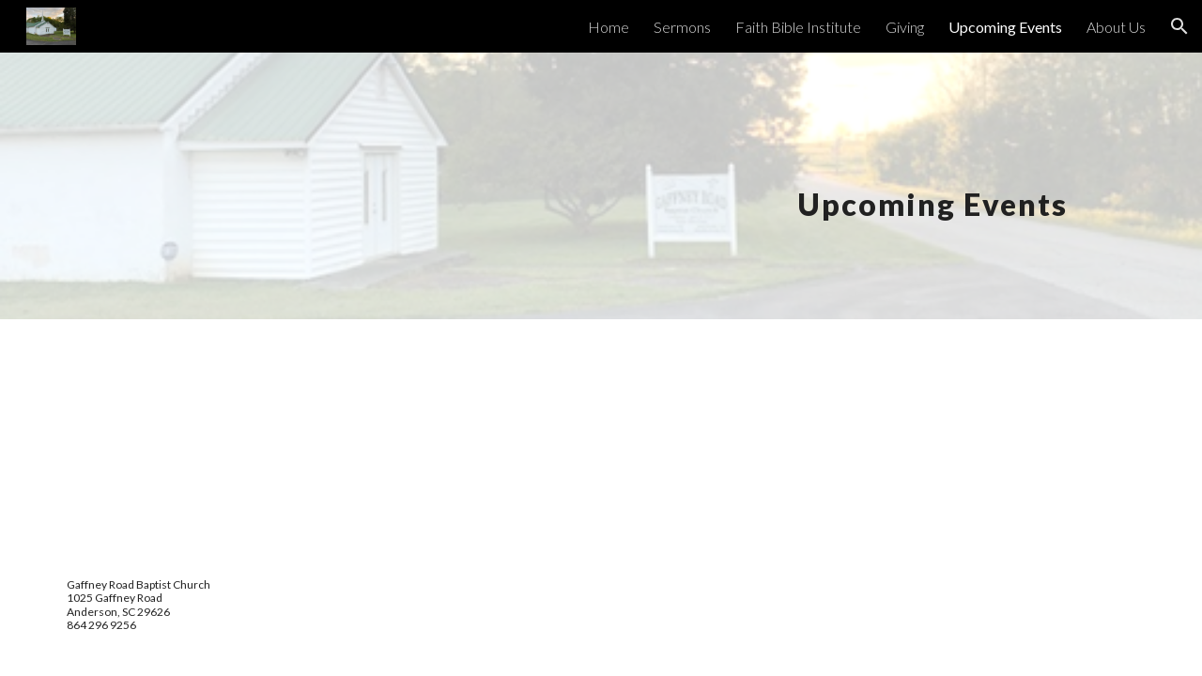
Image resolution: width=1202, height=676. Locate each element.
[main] (925, 185)
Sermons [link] (682, 27)
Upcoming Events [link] (1005, 27)
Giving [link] (905, 27)
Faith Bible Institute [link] (798, 27)
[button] (1179, 26)
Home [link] (608, 27)
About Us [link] (1116, 27)
